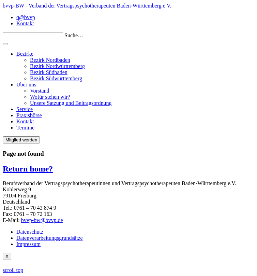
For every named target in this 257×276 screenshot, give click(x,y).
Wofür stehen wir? (50, 97)
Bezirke (24, 54)
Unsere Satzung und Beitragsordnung (71, 103)
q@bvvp (25, 17)
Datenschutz (29, 232)
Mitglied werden (21, 139)
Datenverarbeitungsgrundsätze (49, 238)
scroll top (13, 270)
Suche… (73, 35)
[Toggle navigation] (5, 44)
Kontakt (25, 23)
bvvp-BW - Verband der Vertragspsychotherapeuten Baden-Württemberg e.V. (87, 6)
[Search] (33, 35)
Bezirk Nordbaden (50, 60)
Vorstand (39, 91)
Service (24, 109)
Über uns (26, 84)
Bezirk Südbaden (48, 72)
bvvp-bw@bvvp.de (42, 220)
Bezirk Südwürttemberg (56, 78)
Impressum (28, 244)
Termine (25, 127)
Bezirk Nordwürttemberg (57, 66)
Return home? (28, 168)
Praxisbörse (29, 115)
